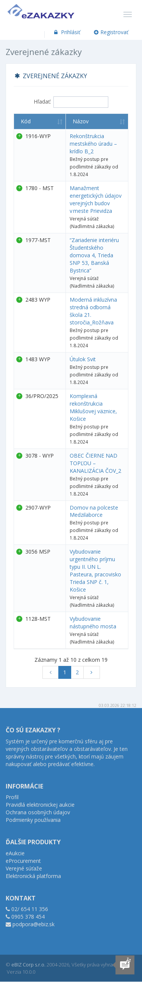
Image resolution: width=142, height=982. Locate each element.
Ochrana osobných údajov (38, 812)
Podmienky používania (33, 819)
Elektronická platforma (33, 876)
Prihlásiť (66, 32)
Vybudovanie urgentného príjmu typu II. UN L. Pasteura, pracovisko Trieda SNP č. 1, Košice (95, 570)
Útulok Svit (83, 359)
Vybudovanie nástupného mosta (93, 622)
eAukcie (15, 853)
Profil (12, 797)
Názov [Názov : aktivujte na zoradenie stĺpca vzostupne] (81, 121)
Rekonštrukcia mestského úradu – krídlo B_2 (93, 143)
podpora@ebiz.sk (33, 924)
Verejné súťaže (24, 868)
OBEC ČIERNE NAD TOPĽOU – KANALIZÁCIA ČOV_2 (95, 463)
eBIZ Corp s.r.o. (28, 964)
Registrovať (111, 32)
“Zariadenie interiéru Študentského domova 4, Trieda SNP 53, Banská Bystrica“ (94, 255)
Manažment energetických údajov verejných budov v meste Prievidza (96, 199)
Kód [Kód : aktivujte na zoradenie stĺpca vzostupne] (26, 121)
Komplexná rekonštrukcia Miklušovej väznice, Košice (93, 407)
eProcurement (23, 860)
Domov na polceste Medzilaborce (94, 511)
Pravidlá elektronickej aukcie (40, 804)
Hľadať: (71, 102)
